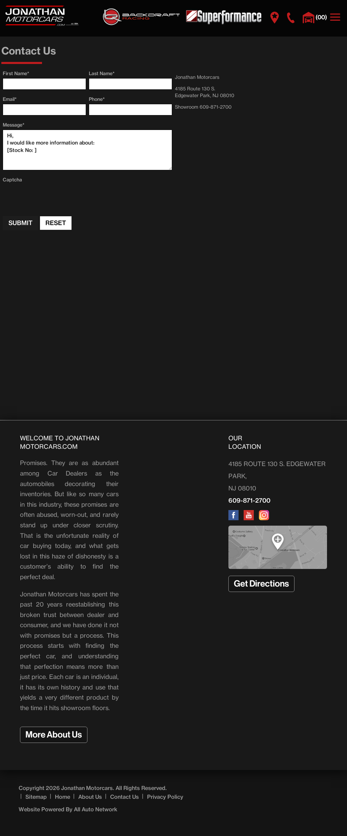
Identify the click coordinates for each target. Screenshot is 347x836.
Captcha (12, 180)
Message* (13, 125)
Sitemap (36, 796)
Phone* (97, 99)
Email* (10, 99)
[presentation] (54, 197)
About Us (90, 796)
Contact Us (124, 796)
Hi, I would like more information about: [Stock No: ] (87, 150)
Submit (20, 223)
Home (62, 796)
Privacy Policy (165, 796)
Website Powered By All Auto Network (68, 809)
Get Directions (261, 583)
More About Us (53, 734)
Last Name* (102, 73)
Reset (55, 223)
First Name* (16, 73)
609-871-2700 (249, 500)
